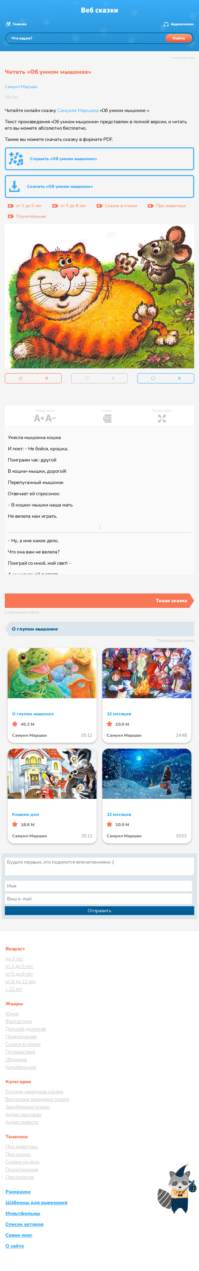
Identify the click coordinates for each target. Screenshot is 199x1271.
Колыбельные (20, 1067)
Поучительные (21, 1169)
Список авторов (24, 1224)
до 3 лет (14, 958)
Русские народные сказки (34, 1091)
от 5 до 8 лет (19, 974)
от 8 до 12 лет (20, 981)
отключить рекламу (182, 58)
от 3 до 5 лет (19, 966)
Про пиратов (19, 1177)
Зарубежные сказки (27, 1107)
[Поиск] (99, 38)
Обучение (16, 1059)
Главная (19, 24)
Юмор (12, 1013)
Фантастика (18, 1021)
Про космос (18, 1154)
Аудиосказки (182, 24)
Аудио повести (21, 1122)
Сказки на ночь (22, 1162)
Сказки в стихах (23, 1044)
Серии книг (19, 1235)
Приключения (20, 1036)
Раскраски (18, 1191)
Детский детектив (25, 1029)
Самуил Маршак (21, 87)
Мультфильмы (22, 1213)
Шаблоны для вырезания (36, 1202)
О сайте (14, 1246)
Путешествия (20, 1052)
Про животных (21, 1146)
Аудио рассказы (23, 1114)
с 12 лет (14, 989)
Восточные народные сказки (37, 1099)
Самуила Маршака (78, 110)
